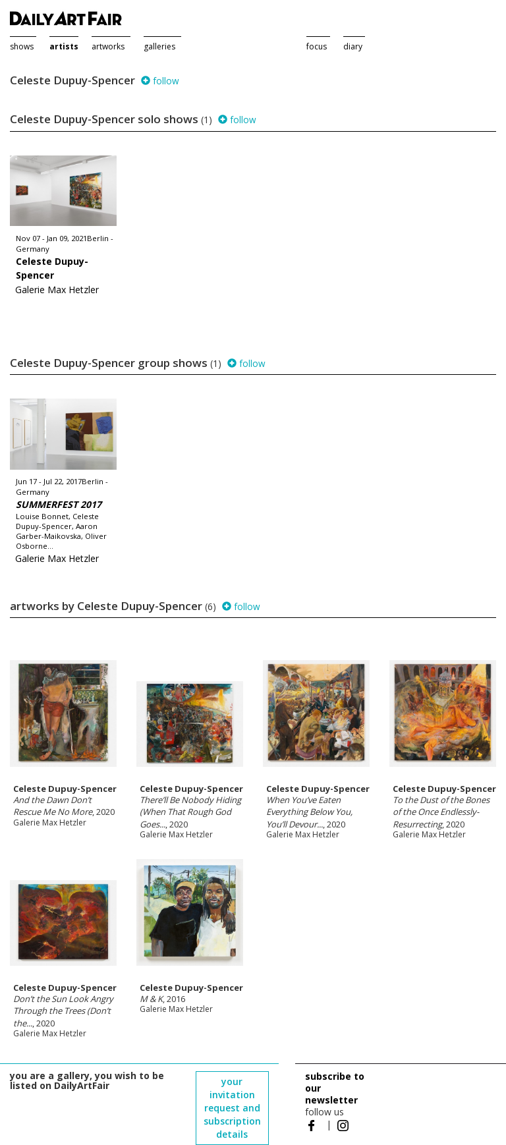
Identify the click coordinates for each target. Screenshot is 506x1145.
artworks (108, 46)
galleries (159, 46)
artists (63, 46)
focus (316, 46)
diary (352, 46)
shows (22, 46)
